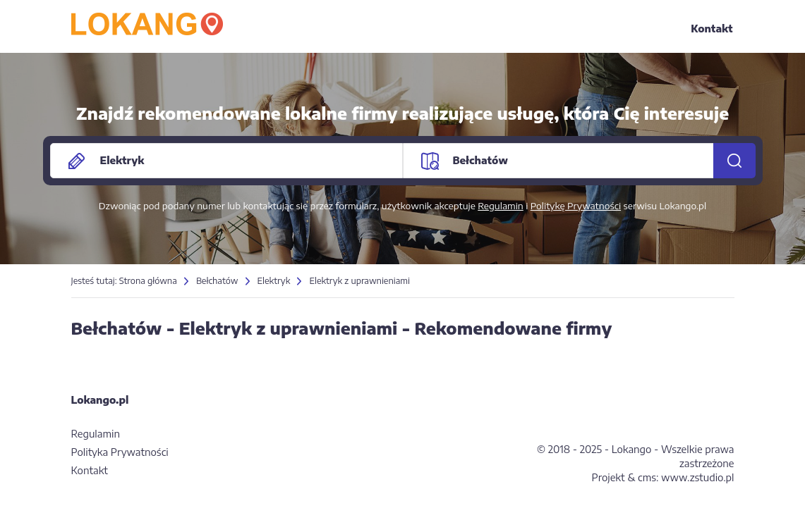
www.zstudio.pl (697, 477)
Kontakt (711, 29)
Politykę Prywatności (576, 205)
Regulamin (500, 205)
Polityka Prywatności (120, 452)
